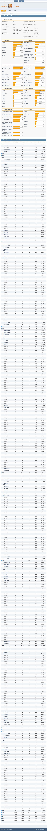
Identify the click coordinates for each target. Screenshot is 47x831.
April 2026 (6, 145)
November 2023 (7, 161)
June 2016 (6, 574)
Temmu (3, 50)
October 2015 (6, 650)
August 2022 (6, 252)
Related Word (5, 76)
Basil (3, 105)
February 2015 (7, 724)
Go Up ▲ (44, 829)
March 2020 (6, 407)
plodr (25, 116)
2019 (3, 472)
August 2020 (6, 338)
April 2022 (6, 318)
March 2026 (6, 147)
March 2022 (6, 320)
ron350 (25, 126)
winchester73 (4, 47)
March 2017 (6, 495)
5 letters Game (5, 72)
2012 (3, 731)
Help (36, 829)
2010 (3, 812)
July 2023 (6, 169)
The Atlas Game (5, 85)
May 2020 (6, 344)
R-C (3, 57)
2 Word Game (5, 67)
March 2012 (6, 751)
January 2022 (6, 324)
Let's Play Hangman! (6, 83)
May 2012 (6, 747)
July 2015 (6, 714)
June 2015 (6, 716)
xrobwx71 (26, 121)
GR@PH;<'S (4, 44)
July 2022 (6, 254)
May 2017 (6, 492)
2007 (3, 818)
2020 (3, 328)
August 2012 (6, 742)
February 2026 (7, 149)
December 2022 (7, 243)
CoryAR (36, 29)
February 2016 (7, 641)
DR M (3, 100)
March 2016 (6, 580)
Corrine (3, 42)
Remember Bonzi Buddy (7, 126)
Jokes (25, 49)
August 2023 (6, 167)
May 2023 (6, 232)
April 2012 (6, 749)
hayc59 (3, 103)
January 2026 (6, 151)
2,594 (14, 21)
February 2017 (7, 556)
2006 (3, 820)
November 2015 (7, 649)
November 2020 (7, 332)
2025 (3, 153)
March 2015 (6, 722)
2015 (3, 645)
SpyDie (3, 101)
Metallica (25, 124)
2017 (3, 476)
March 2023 (6, 236)
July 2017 (6, 488)
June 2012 (6, 745)
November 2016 (7, 564)
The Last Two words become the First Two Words (6, 70)
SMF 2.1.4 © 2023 (3, 829)
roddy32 (25, 100)
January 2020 (6, 470)
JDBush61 (4, 52)
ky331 (3, 96)
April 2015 (6, 720)
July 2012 (6, 743)
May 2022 (6, 257)
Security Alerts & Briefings (29, 57)
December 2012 (7, 733)
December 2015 (7, 647)
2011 (3, 810)
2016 (3, 560)
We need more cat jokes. (7, 135)
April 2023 (6, 234)
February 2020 (7, 468)
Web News (26, 58)
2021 (3, 326)
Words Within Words (6, 82)
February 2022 (7, 322)
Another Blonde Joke (6, 114)
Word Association (5, 74)
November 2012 (7, 735)
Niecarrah (4, 45)
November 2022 (7, 245)
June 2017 (6, 490)
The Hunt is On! (27, 85)
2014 (3, 728)
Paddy (3, 98)
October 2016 (6, 566)
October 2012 (6, 737)
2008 (3, 816)
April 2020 (6, 405)
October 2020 (6, 334)
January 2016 (6, 643)
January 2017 (6, 558)
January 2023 (6, 240)
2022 (3, 241)
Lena (3, 53)
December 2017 (7, 477)
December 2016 (7, 562)
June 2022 (6, 256)
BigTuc (3, 55)
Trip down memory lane (6, 116)
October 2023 (6, 163)
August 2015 (6, 712)
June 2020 (6, 342)
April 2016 (6, 578)
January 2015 (6, 726)
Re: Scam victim (5, 119)
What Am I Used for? (6, 77)
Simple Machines (9, 829)
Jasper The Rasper (27, 95)
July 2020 (6, 340)
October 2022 (6, 247)
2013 (3, 729)
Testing (25, 62)
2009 (3, 814)
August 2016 (6, 570)
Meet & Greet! (26, 60)
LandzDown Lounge (28, 42)
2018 (3, 474)
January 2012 (6, 808)
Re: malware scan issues (7, 117)
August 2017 (6, 486)
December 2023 (7, 159)
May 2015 (6, 718)
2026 (3, 143)
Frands (3, 95)
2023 (3, 157)
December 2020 (7, 330)
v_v (24, 122)
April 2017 (6, 493)
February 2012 (7, 753)
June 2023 (6, 230)
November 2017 (7, 479)
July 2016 (6, 572)
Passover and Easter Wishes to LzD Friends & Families (7, 129)
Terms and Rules (40, 829)
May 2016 (6, 576)
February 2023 (7, 238)
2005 (3, 822)
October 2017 (6, 481)
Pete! (3, 49)
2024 (3, 155)
